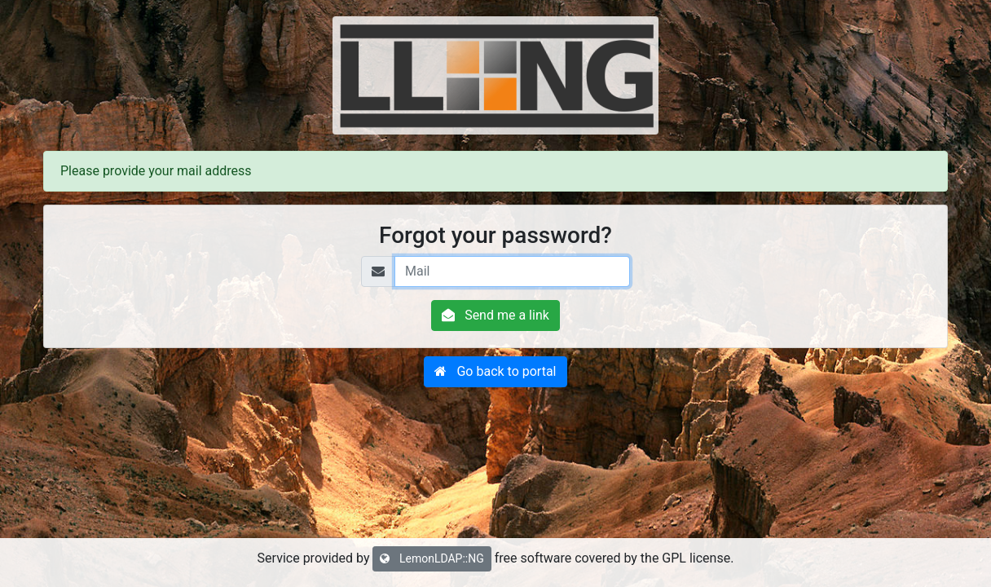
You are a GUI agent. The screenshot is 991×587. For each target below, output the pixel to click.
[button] (495, 371)
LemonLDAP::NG (431, 558)
